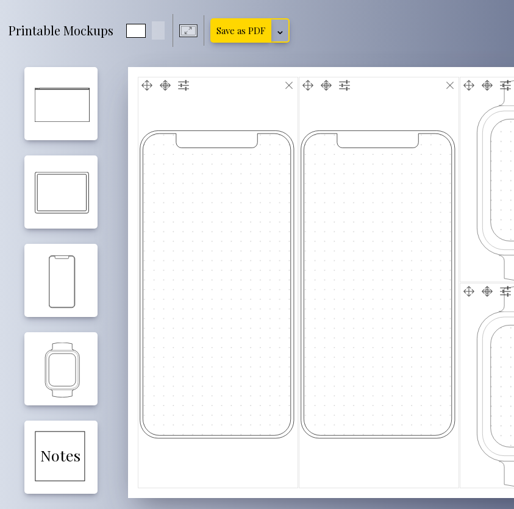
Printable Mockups (61, 30)
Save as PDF (240, 30)
